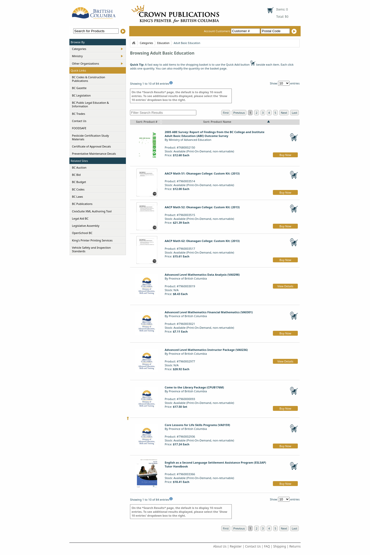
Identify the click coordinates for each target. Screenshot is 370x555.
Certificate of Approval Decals (91, 146)
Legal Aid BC (80, 218)
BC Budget (79, 182)
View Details (285, 286)
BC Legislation (81, 95)
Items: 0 (282, 9)
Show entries (285, 83)
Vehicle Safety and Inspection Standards (91, 249)
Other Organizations (85, 63)
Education (163, 43)
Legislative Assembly (85, 226)
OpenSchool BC (82, 233)
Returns (295, 546)
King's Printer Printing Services (92, 240)
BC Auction (79, 167)
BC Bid (76, 175)
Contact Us (79, 121)
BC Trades (78, 114)
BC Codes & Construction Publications (88, 79)
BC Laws (77, 196)
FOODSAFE (79, 128)
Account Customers (232, 31)
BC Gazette (79, 88)
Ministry (77, 56)
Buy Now (285, 155)
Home (134, 43)
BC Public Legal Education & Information (90, 104)
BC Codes (78, 189)
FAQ (267, 546)
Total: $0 (282, 16)
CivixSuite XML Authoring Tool (92, 211)
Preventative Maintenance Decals (94, 153)
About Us (220, 546)
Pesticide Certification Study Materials (90, 137)
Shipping (279, 546)
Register (236, 546)
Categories (79, 49)
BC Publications (82, 204)
